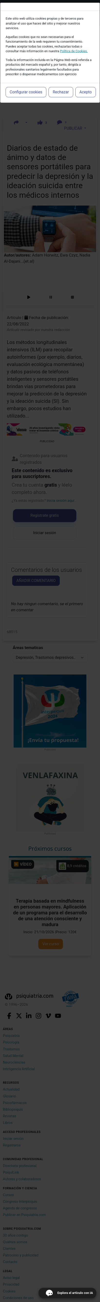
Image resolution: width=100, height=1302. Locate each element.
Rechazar (61, 92)
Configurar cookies (26, 92)
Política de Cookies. (74, 51)
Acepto (86, 92)
